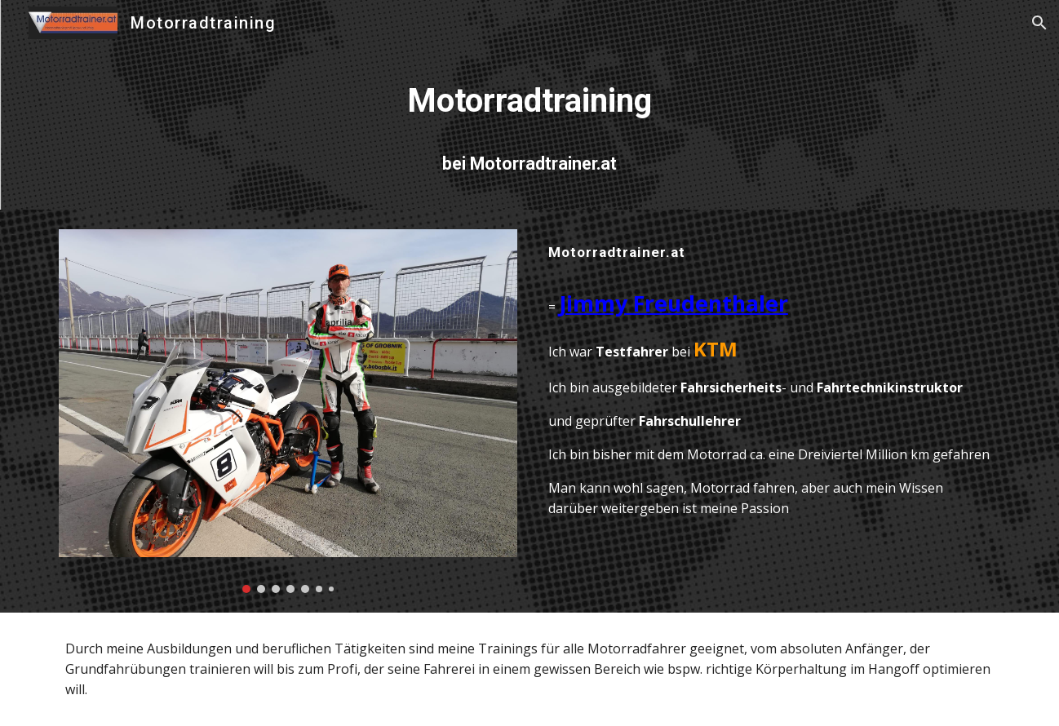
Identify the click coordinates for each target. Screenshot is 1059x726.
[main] (529, 101)
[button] (1039, 22)
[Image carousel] (288, 411)
